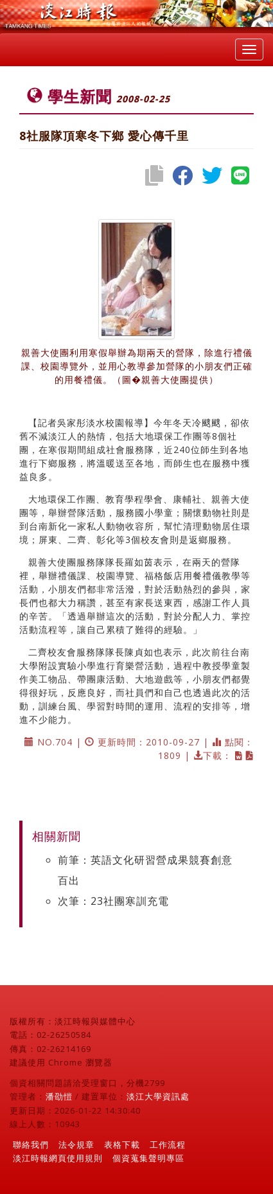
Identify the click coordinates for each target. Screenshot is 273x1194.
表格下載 (122, 1144)
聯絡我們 (31, 1144)
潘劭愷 (59, 1096)
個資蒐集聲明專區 (148, 1158)
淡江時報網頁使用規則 (58, 1158)
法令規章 (76, 1144)
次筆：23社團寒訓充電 (113, 901)
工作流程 (168, 1144)
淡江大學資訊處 (158, 1096)
